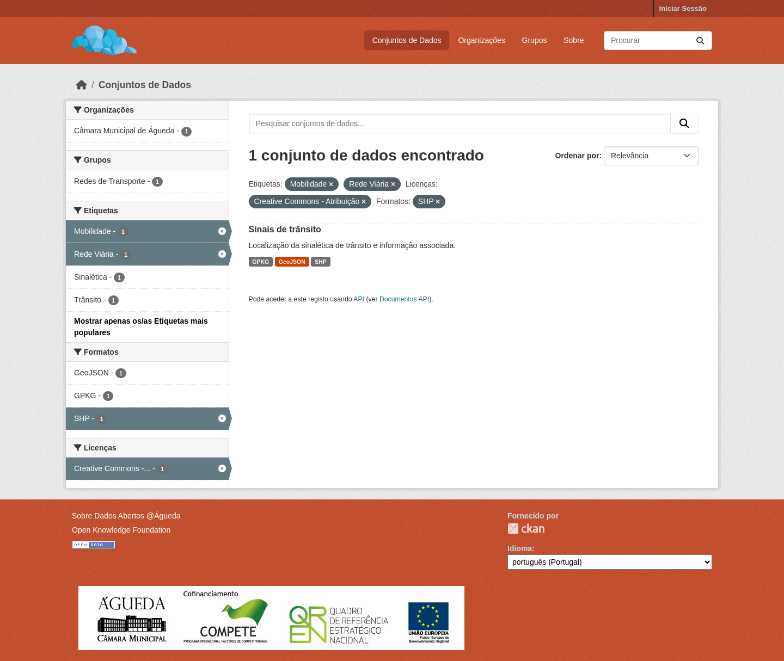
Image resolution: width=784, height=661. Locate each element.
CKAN (525, 528)
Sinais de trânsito (285, 229)
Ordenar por (577, 155)
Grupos (534, 40)
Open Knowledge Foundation (121, 530)
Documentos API (404, 299)
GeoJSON (292, 261)
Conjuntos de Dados (407, 40)
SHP (321, 261)
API (358, 299)
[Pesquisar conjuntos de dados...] (658, 40)
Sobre (574, 40)
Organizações (481, 40)
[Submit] (700, 40)
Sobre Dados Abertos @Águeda (126, 515)
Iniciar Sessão (683, 8)
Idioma (519, 548)
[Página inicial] (81, 84)
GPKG (260, 261)
